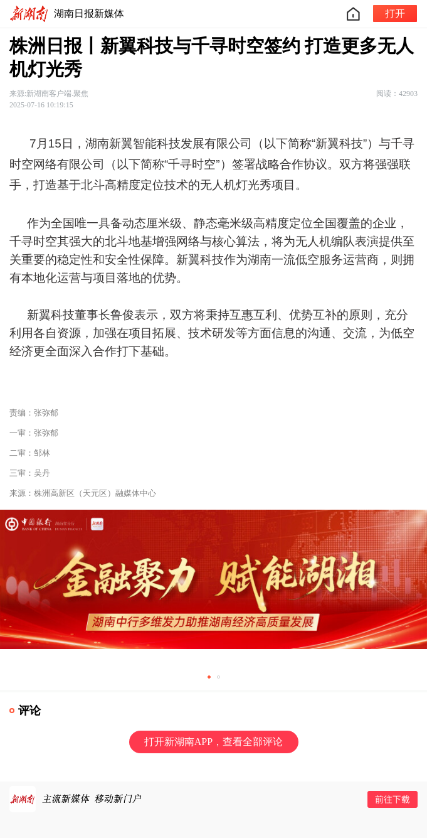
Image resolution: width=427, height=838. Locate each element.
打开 (395, 13)
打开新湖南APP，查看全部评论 (213, 741)
